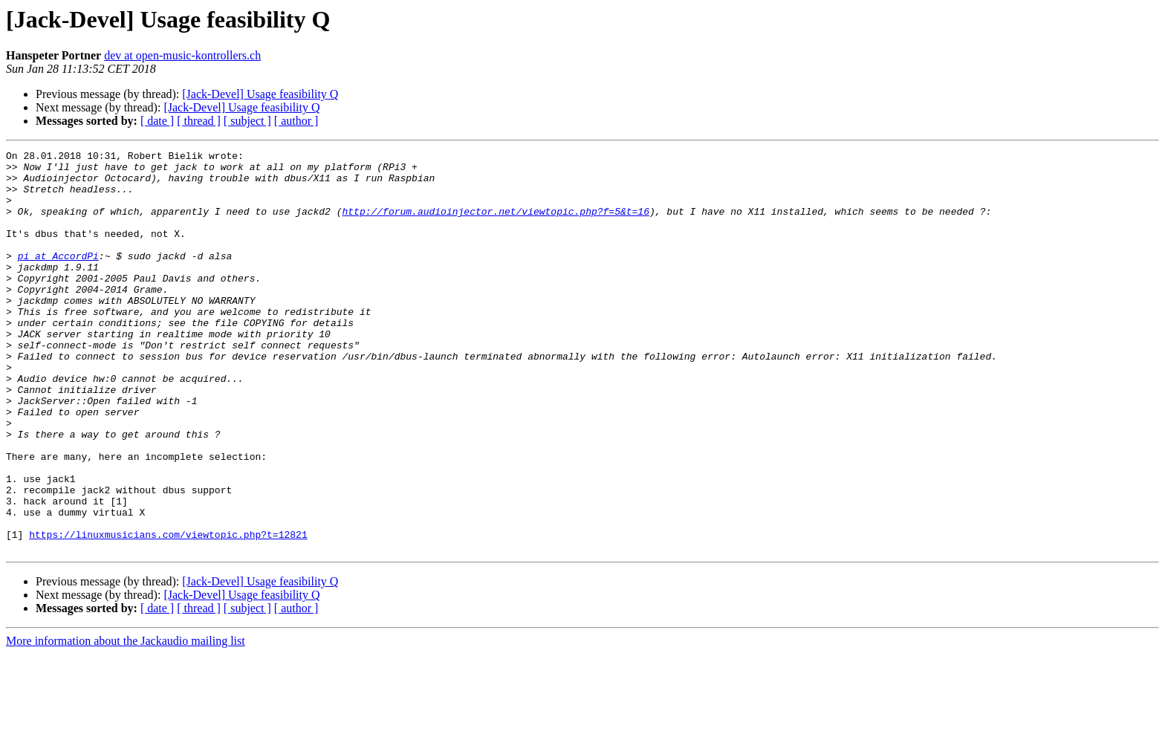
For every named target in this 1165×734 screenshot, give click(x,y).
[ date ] (157, 120)
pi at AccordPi (58, 278)
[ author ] (296, 120)
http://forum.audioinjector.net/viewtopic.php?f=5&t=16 (495, 224)
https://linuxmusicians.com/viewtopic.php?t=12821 (168, 612)
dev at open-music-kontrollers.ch (182, 55)
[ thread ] (199, 120)
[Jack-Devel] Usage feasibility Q (260, 94)
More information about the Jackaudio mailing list (125, 721)
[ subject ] (247, 120)
